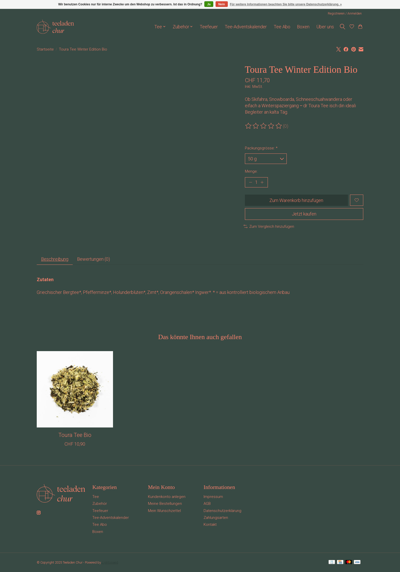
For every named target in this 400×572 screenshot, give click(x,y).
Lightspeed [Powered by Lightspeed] (110, 562)
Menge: (251, 171)
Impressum (213, 496)
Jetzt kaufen (304, 214)
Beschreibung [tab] (54, 259)
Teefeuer (209, 26)
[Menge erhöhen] (262, 182)
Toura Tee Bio (74, 435)
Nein (221, 4)
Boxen (303, 26)
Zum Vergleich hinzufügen (269, 226)
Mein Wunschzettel (164, 510)
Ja (208, 4)
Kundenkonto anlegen (166, 496)
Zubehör (99, 503)
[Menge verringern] (250, 182)
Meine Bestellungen (165, 503)
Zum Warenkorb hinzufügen (296, 200)
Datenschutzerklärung (222, 510)
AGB (207, 503)
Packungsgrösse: (261, 148)
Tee (95, 496)
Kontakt (210, 524)
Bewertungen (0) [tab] (93, 259)
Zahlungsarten (216, 517)
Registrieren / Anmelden (345, 13)
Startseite (45, 49)
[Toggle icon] (342, 26)
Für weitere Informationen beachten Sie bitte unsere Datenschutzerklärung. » (286, 4)
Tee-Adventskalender (246, 26)
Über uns (325, 26)
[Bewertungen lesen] (264, 126)
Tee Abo (282, 26)
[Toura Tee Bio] (75, 389)
